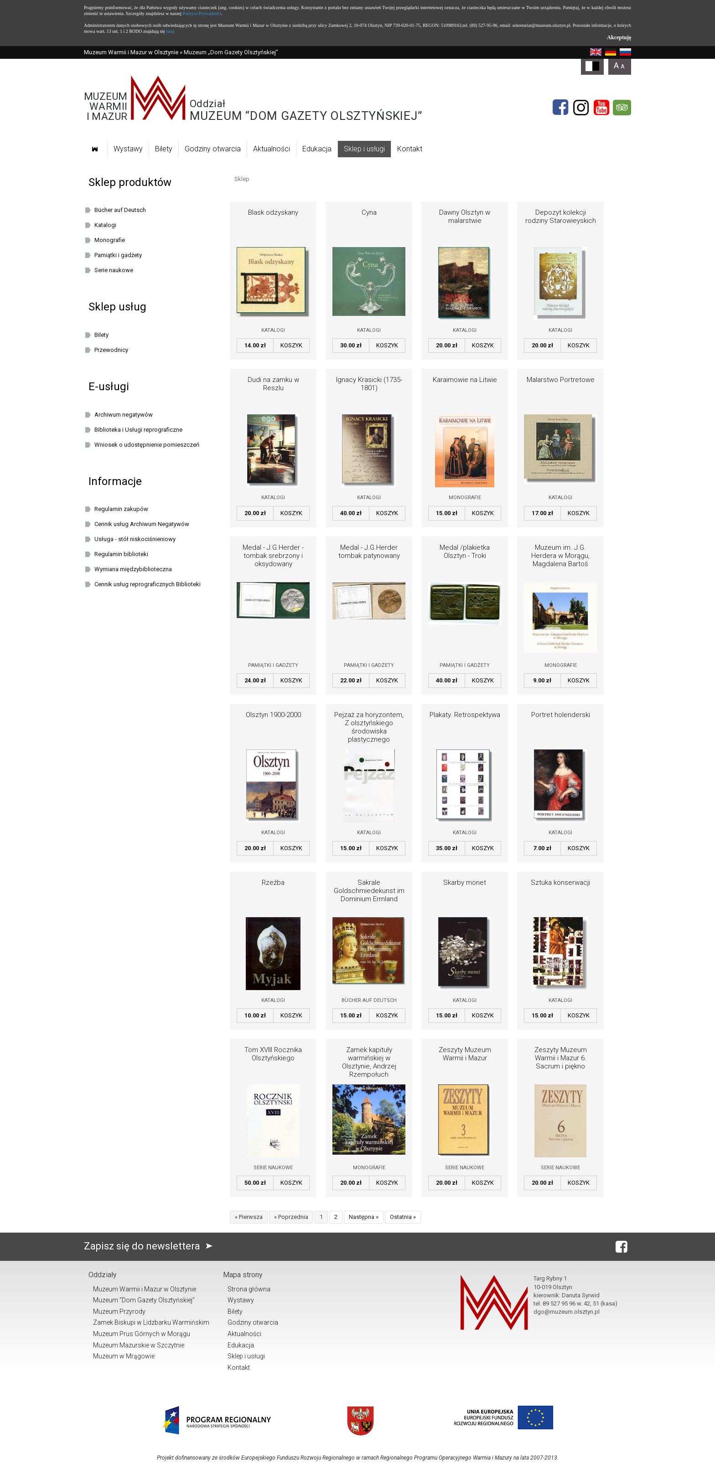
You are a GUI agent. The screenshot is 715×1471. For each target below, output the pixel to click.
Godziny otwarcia (213, 149)
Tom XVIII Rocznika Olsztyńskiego (273, 1054)
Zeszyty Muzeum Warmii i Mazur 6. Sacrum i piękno (560, 1058)
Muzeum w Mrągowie (124, 1356)
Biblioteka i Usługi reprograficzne (138, 429)
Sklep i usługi (364, 149)
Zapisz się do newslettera (150, 1246)
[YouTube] (601, 107)
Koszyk (291, 345)
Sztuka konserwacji (560, 882)
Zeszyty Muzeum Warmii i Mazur (465, 1054)
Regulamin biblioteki (121, 554)
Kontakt (409, 149)
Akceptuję (619, 37)
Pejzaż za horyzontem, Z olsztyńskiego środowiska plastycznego (369, 727)
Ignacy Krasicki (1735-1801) (369, 384)
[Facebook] (560, 107)
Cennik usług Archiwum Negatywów (141, 524)
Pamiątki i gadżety (273, 665)
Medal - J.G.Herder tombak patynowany (369, 551)
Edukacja (317, 149)
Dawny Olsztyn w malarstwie (464, 216)
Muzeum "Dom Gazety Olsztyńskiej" (144, 1300)
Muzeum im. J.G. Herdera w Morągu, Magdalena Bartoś (560, 555)
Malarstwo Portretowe (561, 380)
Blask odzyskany (273, 212)
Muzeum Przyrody (119, 1311)
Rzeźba (273, 882)
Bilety (163, 149)
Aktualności (271, 149)
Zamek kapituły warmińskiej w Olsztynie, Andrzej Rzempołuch (369, 1062)
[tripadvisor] (622, 107)
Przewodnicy (111, 349)
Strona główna (249, 1289)
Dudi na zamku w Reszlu (273, 384)
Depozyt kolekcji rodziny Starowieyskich (560, 216)
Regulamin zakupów (121, 509)
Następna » (363, 1216)
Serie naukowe (273, 1168)
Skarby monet (464, 882)
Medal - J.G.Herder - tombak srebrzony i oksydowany (273, 555)
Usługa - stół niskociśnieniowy (135, 539)
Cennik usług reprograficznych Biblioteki (147, 584)
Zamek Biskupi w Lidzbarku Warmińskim (151, 1322)
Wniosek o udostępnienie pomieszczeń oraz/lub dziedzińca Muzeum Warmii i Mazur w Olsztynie (153, 446)
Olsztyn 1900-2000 (273, 715)
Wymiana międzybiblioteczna (133, 569)
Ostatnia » (403, 1216)
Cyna (369, 212)
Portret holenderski (560, 715)
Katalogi (273, 330)
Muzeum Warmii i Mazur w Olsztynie (131, 52)
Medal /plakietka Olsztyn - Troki (465, 551)
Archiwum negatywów (123, 414)
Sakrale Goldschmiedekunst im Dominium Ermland (369, 890)
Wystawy (128, 149)
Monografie (465, 498)
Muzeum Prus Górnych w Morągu (141, 1333)
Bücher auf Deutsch (369, 1000)
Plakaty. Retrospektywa (465, 715)
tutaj (170, 31)
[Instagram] (581, 107)
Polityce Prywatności (202, 13)
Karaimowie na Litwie (465, 380)
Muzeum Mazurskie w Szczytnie (138, 1345)
